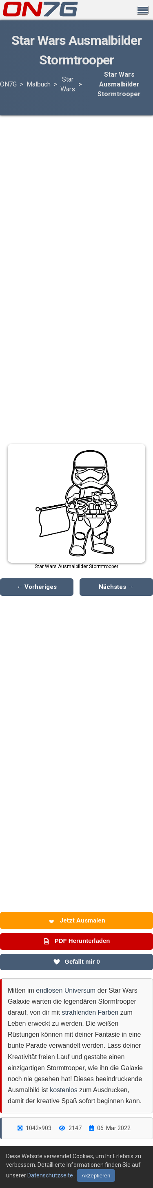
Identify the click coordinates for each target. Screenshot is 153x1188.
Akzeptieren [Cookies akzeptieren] (96, 1176)
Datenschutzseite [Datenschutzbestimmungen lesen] (50, 1175)
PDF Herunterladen (76, 941)
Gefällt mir (76, 961)
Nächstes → (116, 587)
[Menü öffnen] (143, 10)
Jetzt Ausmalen (76, 920)
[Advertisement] (76, 181)
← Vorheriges (37, 587)
